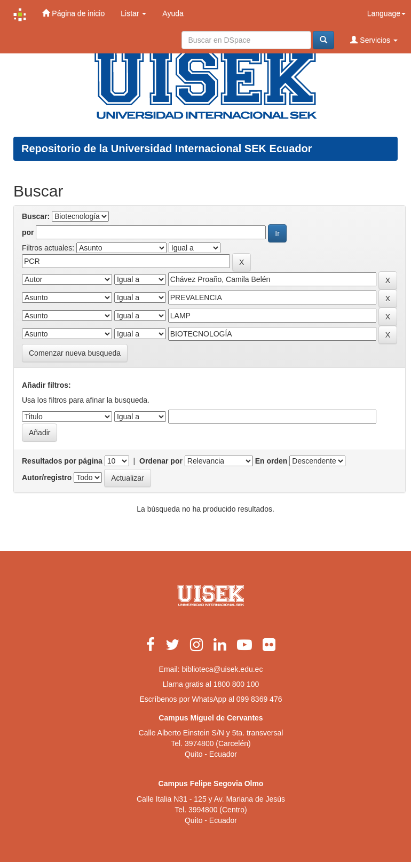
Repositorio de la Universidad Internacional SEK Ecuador (166, 148)
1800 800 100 (236, 684)
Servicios (374, 39)
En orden (271, 461)
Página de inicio (73, 13)
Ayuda (172, 13)
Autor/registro (47, 477)
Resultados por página (62, 461)
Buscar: (36, 216)
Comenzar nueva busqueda (75, 353)
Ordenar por (161, 461)
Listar (133, 13)
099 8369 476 (259, 699)
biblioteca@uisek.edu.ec (222, 669)
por (28, 232)
